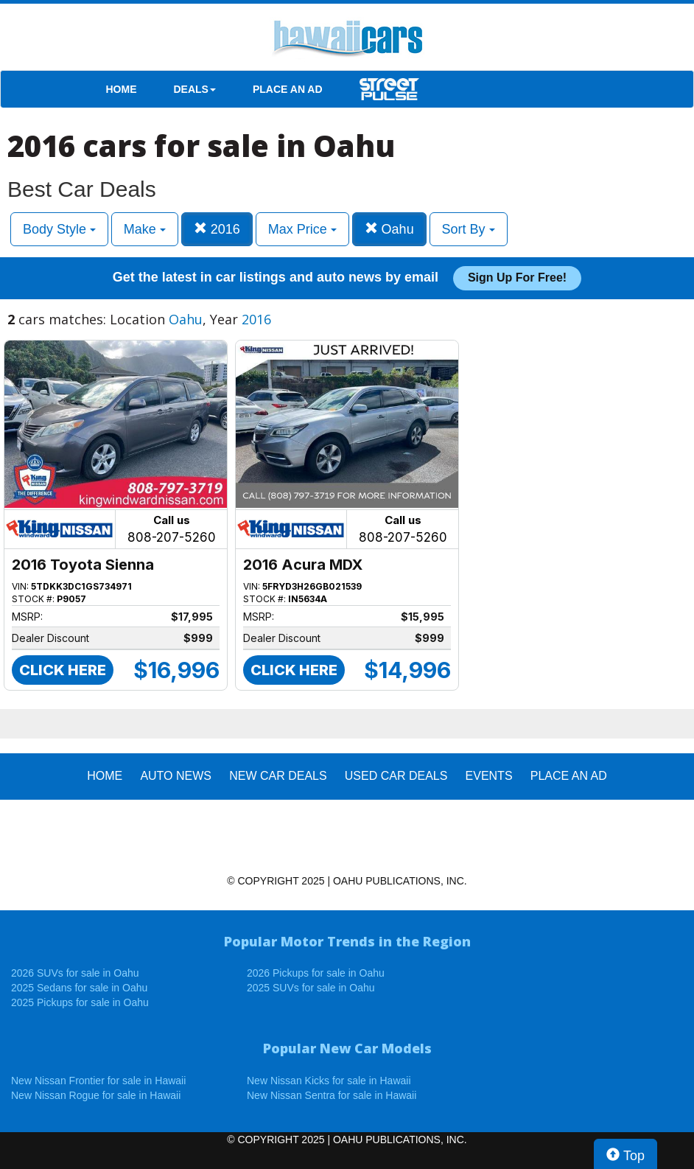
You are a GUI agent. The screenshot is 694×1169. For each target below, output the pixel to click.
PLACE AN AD (288, 89)
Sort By (468, 229)
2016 (217, 229)
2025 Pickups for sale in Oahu (80, 1002)
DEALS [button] (195, 89)
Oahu (389, 229)
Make (145, 229)
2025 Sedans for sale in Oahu (79, 988)
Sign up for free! (517, 277)
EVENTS (489, 776)
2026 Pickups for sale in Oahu (316, 973)
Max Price (302, 229)
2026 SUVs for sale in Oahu (75, 973)
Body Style (59, 229)
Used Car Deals (396, 776)
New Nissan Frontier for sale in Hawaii (98, 1080)
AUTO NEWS (175, 776)
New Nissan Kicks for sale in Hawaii (329, 1080)
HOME (121, 89)
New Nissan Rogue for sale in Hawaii (95, 1095)
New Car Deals (277, 776)
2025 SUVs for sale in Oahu (311, 988)
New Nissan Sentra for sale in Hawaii (331, 1095)
